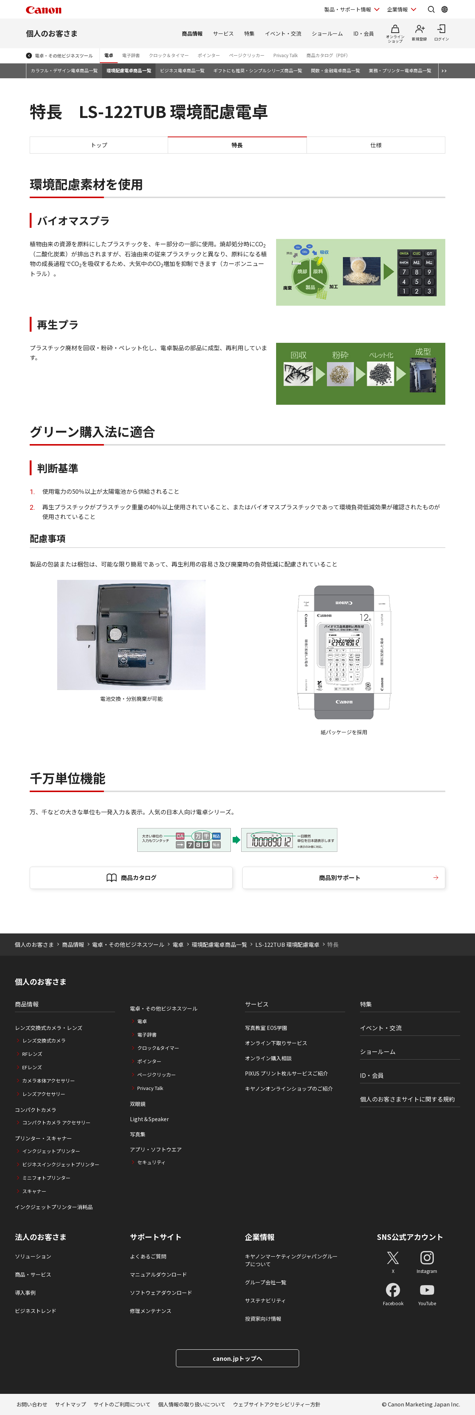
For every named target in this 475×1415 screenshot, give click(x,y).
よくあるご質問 (148, 1256)
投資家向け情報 (263, 1318)
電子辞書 (131, 55)
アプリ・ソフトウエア (156, 1149)
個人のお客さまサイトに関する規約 (407, 1098)
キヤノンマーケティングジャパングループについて (291, 1260)
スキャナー (34, 1191)
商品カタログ (139, 877)
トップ (99, 145)
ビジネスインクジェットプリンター (60, 1164)
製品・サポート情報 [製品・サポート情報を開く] (347, 9)
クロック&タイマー (158, 1047)
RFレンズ (32, 1053)
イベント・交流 (283, 33)
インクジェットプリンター (51, 1151)
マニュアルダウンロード (158, 1274)
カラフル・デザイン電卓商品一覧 (64, 70)
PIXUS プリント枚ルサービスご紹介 (286, 1073)
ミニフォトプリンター (46, 1177)
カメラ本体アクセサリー (48, 1080)
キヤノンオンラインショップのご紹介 (289, 1088)
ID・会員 (363, 33)
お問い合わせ (32, 1404)
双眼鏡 (137, 1103)
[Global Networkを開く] (444, 9)
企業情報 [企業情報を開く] (397, 9)
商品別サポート (340, 877)
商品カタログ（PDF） (328, 55)
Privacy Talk (285, 55)
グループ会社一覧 (265, 1282)
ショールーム (327, 33)
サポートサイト (156, 1237)
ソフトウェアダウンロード (161, 1292)
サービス (223, 33)
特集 (249, 33)
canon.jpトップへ (237, 1358)
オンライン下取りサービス (276, 1043)
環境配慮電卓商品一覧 (129, 70)
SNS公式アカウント (410, 1236)
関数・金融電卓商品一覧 (335, 70)
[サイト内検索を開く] (431, 9)
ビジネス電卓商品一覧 (182, 70)
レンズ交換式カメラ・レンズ (48, 1027)
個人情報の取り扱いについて (192, 1404)
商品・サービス (33, 1274)
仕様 (375, 145)
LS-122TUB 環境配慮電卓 (287, 944)
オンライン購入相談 (268, 1058)
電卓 (108, 55)
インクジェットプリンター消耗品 (54, 1207)
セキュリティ (151, 1162)
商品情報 (192, 33)
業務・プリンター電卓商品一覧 (400, 70)
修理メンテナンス (150, 1310)
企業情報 (260, 1237)
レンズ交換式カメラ (44, 1040)
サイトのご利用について (122, 1404)
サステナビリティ (265, 1300)
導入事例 (25, 1292)
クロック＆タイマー (169, 55)
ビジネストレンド (35, 1310)
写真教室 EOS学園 (266, 1027)
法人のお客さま (41, 1237)
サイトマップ (70, 1404)
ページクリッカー (247, 55)
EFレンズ (32, 1067)
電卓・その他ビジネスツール (64, 55)
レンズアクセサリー (43, 1093)
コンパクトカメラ (35, 1109)
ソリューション (33, 1256)
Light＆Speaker (149, 1119)
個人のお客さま (52, 33)
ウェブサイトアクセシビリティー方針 (277, 1404)
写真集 (137, 1134)
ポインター (209, 55)
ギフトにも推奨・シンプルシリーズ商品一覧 (257, 70)
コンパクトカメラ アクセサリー (56, 1122)
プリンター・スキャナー (43, 1138)
